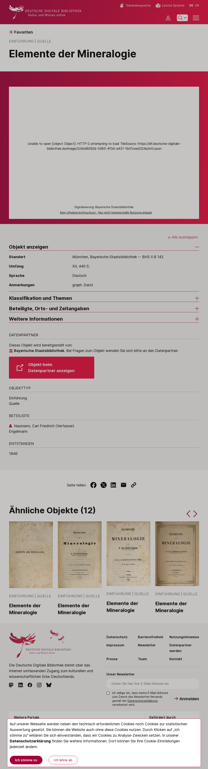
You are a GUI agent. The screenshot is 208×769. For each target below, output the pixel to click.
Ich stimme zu (26, 760)
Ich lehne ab (63, 760)
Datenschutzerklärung (30, 741)
